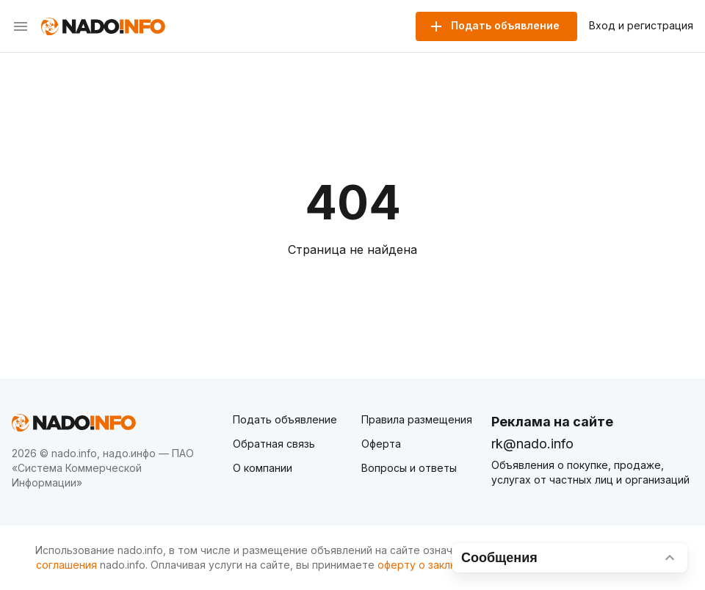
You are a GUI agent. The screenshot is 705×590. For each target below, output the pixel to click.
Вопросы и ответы (409, 468)
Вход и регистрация (641, 26)
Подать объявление (285, 419)
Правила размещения (416, 419)
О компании (262, 468)
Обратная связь (274, 443)
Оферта (381, 443)
